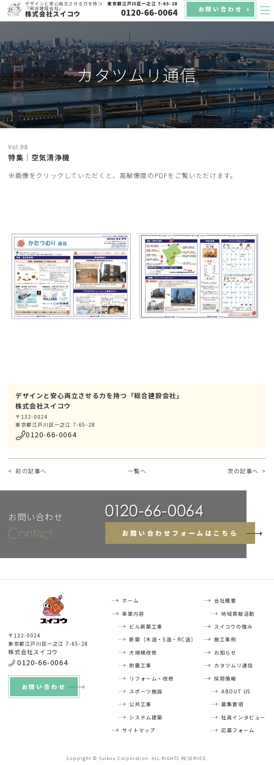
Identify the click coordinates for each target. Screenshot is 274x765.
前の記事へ (31, 471)
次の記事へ (243, 471)
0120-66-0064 (51, 434)
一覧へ (137, 471)
